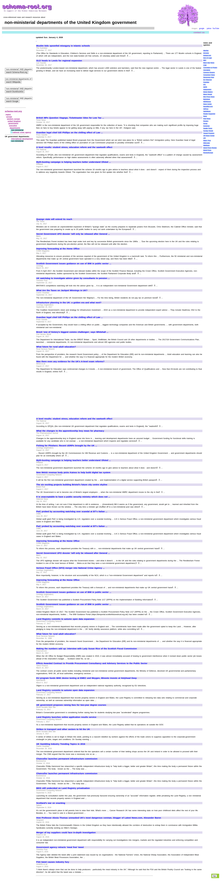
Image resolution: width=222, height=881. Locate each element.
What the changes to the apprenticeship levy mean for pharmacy (70, 431)
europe (9, 117)
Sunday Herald (208, 131)
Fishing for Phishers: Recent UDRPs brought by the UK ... (66, 445)
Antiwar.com (207, 55)
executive (13, 126)
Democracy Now (208, 77)
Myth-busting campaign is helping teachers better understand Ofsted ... (73, 162)
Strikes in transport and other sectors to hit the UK (63, 729)
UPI (204, 138)
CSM (204, 65)
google (201, 28)
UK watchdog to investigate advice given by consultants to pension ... (73, 278)
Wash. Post (207, 140)
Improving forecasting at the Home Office (57, 249)
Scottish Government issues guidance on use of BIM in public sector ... (73, 263)
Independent (207, 89)
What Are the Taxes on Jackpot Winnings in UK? (61, 290)
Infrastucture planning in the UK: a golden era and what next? (68, 302)
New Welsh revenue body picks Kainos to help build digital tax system (73, 472)
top (214, 876)
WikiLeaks (206, 143)
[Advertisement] (60, 93)
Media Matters (208, 92)
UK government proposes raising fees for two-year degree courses (71, 705)
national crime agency (22, 132)
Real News (206, 119)
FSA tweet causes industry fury (52, 862)
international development (22, 139)
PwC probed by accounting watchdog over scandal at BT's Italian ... (71, 511)
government (13, 123)
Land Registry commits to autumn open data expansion (65, 619)
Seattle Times (207, 128)
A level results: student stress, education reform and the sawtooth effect (74, 147)
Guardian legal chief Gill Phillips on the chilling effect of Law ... (69, 132)
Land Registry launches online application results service (66, 717)
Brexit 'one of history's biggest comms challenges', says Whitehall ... (72, 332)
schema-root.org (13, 111)
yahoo (209, 28)
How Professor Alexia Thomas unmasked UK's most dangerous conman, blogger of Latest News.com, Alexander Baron (98, 818)
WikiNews (206, 145)
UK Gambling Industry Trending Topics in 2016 (60, 744)
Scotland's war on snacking (50, 803)
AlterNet (205, 50)
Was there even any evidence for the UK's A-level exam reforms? (70, 361)
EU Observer (207, 80)
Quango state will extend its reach (54, 219)
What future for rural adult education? (56, 347)
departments (15, 128)
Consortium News (209, 75)
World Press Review (210, 148)
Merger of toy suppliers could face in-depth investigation (66, 832)
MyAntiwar (206, 99)
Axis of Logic (207, 58)
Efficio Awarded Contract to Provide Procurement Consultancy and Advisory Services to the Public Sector (91, 663)
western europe (13, 119)
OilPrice (205, 109)
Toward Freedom (208, 133)
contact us (199, 32)
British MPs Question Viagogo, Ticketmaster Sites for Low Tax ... (70, 118)
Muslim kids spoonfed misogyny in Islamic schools (63, 46)
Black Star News (208, 63)
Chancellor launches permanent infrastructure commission (66, 759)
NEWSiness (207, 102)
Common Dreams (209, 72)
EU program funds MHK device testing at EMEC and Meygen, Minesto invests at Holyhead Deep (86, 678)
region (8, 115)
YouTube (215, 28)
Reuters (205, 121)
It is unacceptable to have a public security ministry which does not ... (73, 497)
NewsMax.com (208, 106)
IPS (204, 85)
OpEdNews (207, 111)
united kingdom (14, 121)
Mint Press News (208, 97)
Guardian (206, 82)
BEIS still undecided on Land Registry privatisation (63, 788)
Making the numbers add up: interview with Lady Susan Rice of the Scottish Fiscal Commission (86, 648)
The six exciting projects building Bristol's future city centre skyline (71, 484)
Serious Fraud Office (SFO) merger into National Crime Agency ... (70, 568)
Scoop (205, 123)
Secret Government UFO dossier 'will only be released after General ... (73, 234)
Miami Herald (207, 94)
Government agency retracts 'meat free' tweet (60, 847)
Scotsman (206, 126)
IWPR (205, 87)
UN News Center (208, 136)
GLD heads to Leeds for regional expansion (59, 60)
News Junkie (207, 104)
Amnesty (206, 53)
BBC (204, 60)
